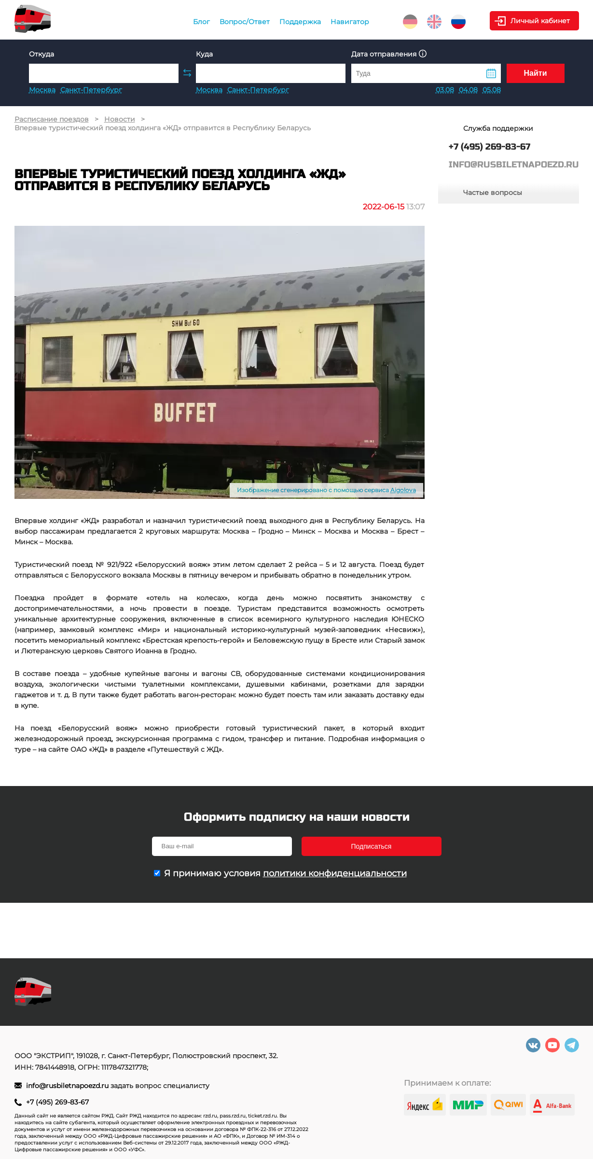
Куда (204, 54)
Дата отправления (389, 53)
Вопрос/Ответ (245, 21)
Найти (535, 73)
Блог (201, 21)
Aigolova (403, 490)
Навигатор (350, 21)
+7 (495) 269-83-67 (57, 1102)
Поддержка (300, 21)
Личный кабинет (540, 20)
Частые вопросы (492, 192)
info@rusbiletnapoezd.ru (68, 1085)
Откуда (41, 54)
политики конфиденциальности (335, 873)
